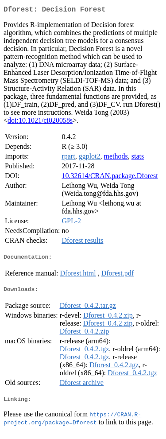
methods (116, 158)
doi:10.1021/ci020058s (40, 122)
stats (137, 158)
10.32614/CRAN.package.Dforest (110, 177)
